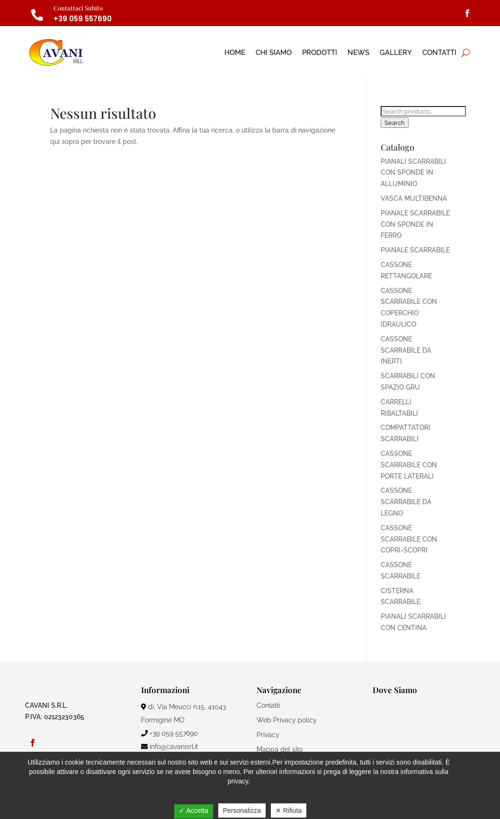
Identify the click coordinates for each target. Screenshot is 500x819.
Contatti (439, 52)
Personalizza (242, 810)
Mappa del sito (280, 749)
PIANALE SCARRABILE (415, 250)
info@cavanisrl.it (169, 746)
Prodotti (319, 52)
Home (234, 52)
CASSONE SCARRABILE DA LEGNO (406, 502)
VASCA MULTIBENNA (414, 198)
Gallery (396, 52)
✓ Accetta (193, 810)
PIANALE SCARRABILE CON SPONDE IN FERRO (415, 224)
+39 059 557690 (83, 19)
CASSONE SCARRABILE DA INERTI (406, 350)
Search (394, 122)
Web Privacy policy (287, 720)
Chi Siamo (274, 52)
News (358, 52)
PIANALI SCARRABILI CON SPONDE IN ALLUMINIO (413, 173)
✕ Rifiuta (289, 810)
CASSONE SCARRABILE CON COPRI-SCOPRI (409, 539)
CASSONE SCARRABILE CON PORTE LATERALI (409, 465)
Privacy (268, 735)
